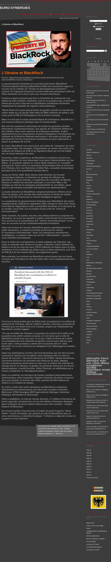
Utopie (88, 337)
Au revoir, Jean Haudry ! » (72, 14)
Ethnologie (89, 218)
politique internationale (94, 373)
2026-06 (88, 453)
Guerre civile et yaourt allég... (95, 525)
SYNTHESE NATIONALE (94, 547)
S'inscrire (98, 23)
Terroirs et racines (91, 326)
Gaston (88, 416)
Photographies (90, 282)
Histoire (88, 232)
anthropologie (90, 160)
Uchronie (89, 334)
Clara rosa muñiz (91, 426)
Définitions (89, 199)
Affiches (88, 155)
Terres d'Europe (91, 323)
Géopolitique (90, 229)
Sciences (89, 309)
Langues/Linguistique (92, 246)
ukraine (56, 431)
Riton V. (88, 389)
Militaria (88, 265)
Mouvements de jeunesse (94, 268)
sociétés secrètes (91, 312)
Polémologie (90, 287)
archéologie (89, 163)
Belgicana (89, 177)
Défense (88, 196)
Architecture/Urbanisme (93, 166)
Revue (88, 301)
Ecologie (89, 207)
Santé (88, 304)
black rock (63, 431)
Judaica (88, 243)
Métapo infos (90, 523)
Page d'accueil (56, 14)
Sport (88, 318)
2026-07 (88, 450)
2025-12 (88, 469)
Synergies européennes (93, 320)
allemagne (92, 360)
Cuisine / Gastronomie (93, 194)
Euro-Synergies (15, 8)
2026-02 (88, 464)
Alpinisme (89, 158)
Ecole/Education (91, 204)
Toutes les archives (92, 477)
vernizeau (89, 405)
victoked (88, 421)
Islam (88, 238)
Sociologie (89, 315)
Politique (89, 290)
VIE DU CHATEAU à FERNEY (95, 538)
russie (95, 363)
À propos (98, 38)
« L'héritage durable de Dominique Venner (34, 14)
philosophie (93, 358)
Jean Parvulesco (91, 240)
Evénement (89, 224)
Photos (88, 284)
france (104, 358)
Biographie (89, 180)
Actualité (89, 149)
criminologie (90, 191)
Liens (88, 251)
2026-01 (88, 466)
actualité (91, 367)
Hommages (89, 235)
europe (106, 369)
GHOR (88, 528)
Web (87, 342)
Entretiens (89, 213)
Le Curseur (89, 384)
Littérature (89, 254)
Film (87, 227)
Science (88, 306)
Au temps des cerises (92, 549)
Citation (88, 188)
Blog (87, 182)
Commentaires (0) (53, 428)
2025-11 (88, 472)
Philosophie (89, 279)
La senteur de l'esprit (92, 544)
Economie (89, 210)
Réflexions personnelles (93, 296)
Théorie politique (91, 329)
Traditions (89, 331)
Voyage (88, 340)
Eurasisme (89, 221)
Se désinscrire (98, 26)
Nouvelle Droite (91, 276)
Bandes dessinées (92, 174)
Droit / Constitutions (92, 202)
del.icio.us (58, 433)
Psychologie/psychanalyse (94, 293)
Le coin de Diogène (92, 249)
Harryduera (89, 400)
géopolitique (93, 369)
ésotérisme (89, 216)
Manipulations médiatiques (94, 262)
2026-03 (88, 461)
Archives (89, 169)
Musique (88, 271)
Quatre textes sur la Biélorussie (95, 129)
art (87, 171)
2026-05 (88, 455)
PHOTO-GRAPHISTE (93, 536)
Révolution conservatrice (93, 298)
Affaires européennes (92, 152)
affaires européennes (97, 364)
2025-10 (88, 475)
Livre (87, 257)
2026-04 (88, 458)
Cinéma (88, 185)
